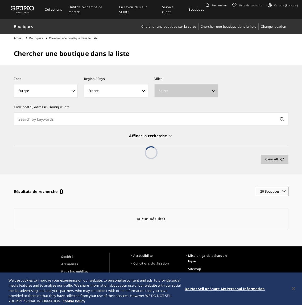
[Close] (293, 291)
